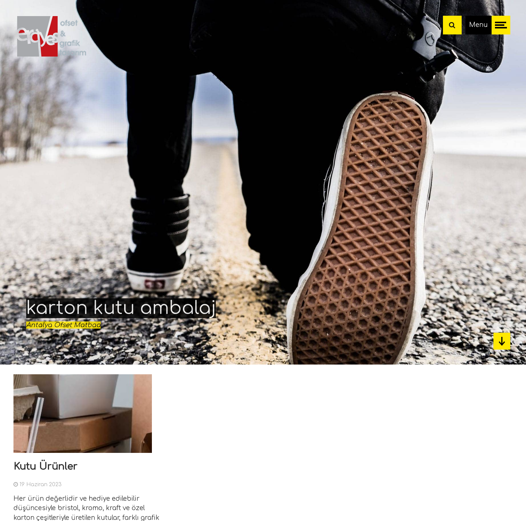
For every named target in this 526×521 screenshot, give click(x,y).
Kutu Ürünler (45, 466)
